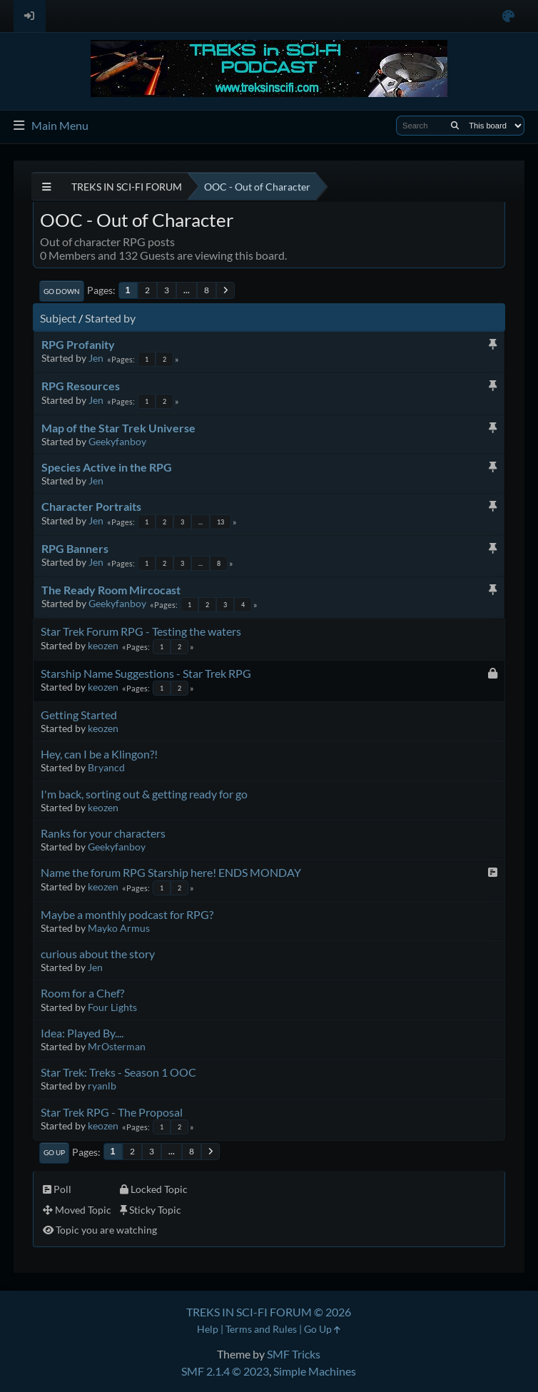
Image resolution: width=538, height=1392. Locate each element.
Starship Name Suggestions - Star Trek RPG (146, 673)
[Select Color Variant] (508, 16)
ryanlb (102, 1085)
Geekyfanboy (117, 441)
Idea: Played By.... (82, 1033)
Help (207, 1329)
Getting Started (79, 714)
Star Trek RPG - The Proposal (112, 1112)
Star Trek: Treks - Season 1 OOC (118, 1072)
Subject (58, 318)
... (186, 290)
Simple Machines (314, 1371)
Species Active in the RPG (106, 467)
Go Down (62, 291)
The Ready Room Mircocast (111, 589)
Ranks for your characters (103, 833)
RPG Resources (80, 385)
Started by (110, 318)
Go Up (54, 1152)
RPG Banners (74, 548)
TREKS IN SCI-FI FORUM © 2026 (268, 1312)
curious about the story (98, 953)
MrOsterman (117, 1046)
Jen (95, 358)
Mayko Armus (119, 928)
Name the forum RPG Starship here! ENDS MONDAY (171, 872)
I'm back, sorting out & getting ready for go (144, 794)
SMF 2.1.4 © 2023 (225, 1371)
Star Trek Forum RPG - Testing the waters (141, 631)
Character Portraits (91, 506)
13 (220, 522)
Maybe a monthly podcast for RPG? (127, 914)
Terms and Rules (261, 1329)
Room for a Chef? (82, 993)
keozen (103, 645)
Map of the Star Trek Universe (118, 428)
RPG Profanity (78, 344)
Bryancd (106, 767)
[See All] (46, 187)
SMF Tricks (293, 1354)
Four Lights (112, 1007)
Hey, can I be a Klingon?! (99, 754)
